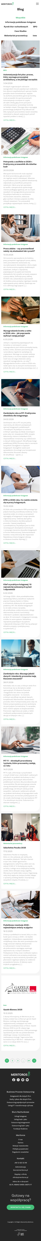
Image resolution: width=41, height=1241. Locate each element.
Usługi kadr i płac (20, 1119)
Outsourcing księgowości (20, 1122)
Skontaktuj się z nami (20, 1207)
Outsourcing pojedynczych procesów (20, 1102)
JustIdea (16, 1230)
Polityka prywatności (20, 1149)
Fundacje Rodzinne (20, 1129)
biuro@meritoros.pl (20, 1170)
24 (29, 1060)
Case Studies (20, 31)
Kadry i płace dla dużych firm (20, 1099)
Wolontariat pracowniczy (16, 35)
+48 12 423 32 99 (20, 1163)
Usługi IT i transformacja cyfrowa (20, 1106)
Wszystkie (20, 17)
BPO (35, 26)
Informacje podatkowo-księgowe (20, 22)
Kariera (20, 1143)
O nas (20, 1139)
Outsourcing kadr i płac (20, 1126)
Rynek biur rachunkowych (16, 26)
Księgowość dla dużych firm (20, 1096)
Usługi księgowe (20, 1116)
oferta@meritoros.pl (20, 1177)
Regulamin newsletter (20, 1152)
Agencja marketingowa (22, 1230)
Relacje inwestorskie (20, 1146)
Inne (35, 35)
